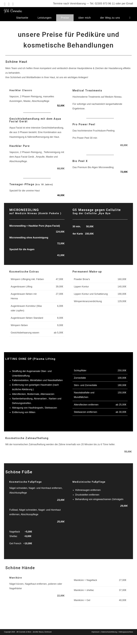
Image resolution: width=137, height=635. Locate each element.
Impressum (95, 632)
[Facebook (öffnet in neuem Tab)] (5, 4)
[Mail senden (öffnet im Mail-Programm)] (13, 4)
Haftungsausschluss (126, 632)
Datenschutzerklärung (109, 632)
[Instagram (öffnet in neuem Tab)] (9, 4)
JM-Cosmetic (13, 10)
